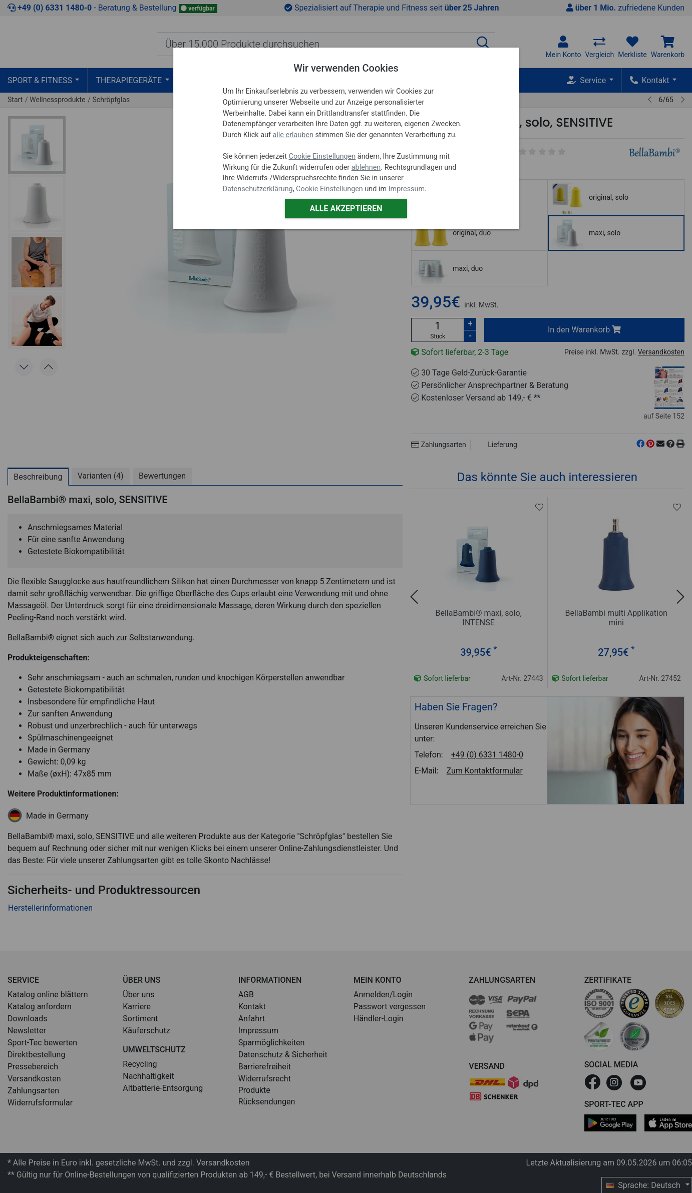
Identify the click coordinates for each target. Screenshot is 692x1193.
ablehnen (366, 167)
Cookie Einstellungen (322, 156)
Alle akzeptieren (345, 208)
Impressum (407, 189)
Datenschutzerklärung (258, 189)
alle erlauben (293, 135)
